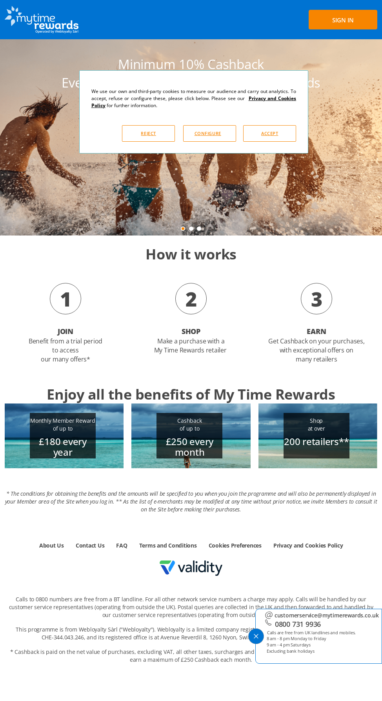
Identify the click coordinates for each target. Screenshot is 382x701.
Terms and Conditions (168, 545)
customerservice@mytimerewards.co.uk (326, 613)
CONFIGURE (208, 133)
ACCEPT (269, 133)
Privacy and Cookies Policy (308, 545)
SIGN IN (343, 20)
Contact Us (90, 545)
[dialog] (193, 111)
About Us (51, 545)
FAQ (121, 545)
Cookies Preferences (235, 545)
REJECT (148, 133)
